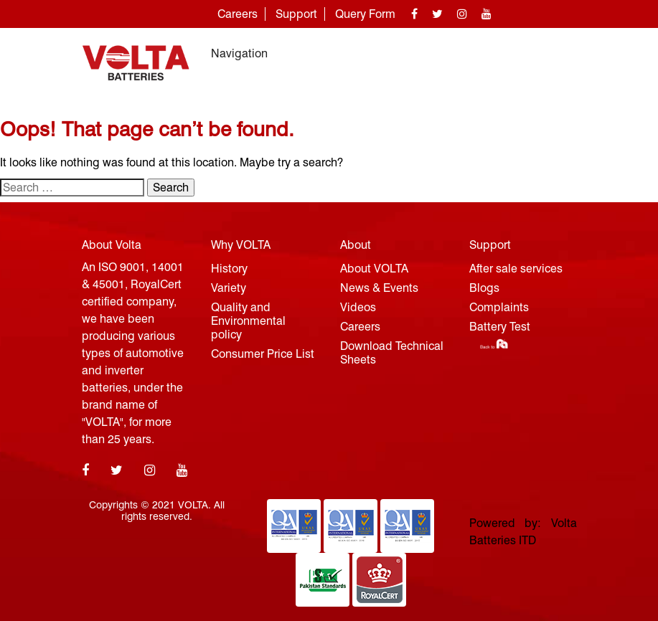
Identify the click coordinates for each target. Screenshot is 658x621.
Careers (237, 14)
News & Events (379, 288)
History (229, 268)
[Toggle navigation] (557, 53)
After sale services (516, 268)
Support (296, 14)
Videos (358, 307)
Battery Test (499, 326)
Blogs (484, 288)
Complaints (499, 307)
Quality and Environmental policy (248, 320)
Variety (228, 288)
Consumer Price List (262, 354)
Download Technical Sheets (391, 352)
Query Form (365, 14)
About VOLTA (374, 268)
